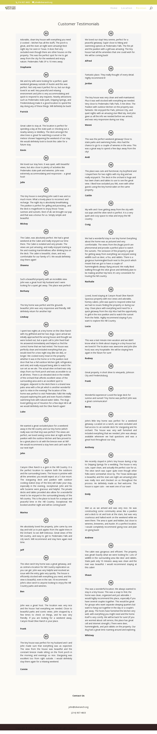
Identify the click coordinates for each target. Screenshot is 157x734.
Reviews (141, 8)
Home (114, 8)
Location (126, 8)
